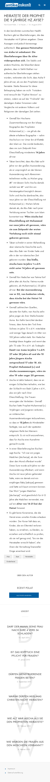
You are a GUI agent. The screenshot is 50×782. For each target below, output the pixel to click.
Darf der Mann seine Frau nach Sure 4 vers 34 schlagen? (25, 630)
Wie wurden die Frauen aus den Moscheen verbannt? (25, 744)
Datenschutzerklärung (15, 774)
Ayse (17, 556)
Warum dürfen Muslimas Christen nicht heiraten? (25, 698)
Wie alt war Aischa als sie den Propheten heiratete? (25, 721)
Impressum (11, 770)
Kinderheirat (11, 561)
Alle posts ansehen (24, 595)
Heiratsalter (29, 556)
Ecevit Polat (11, 24)
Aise (8, 556)
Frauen (23, 24)
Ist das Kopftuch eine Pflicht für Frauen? (25, 654)
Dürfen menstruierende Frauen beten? (25, 676)
